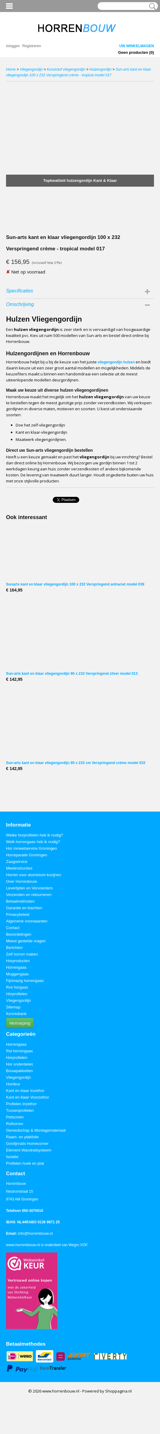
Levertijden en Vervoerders (29, 888)
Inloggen (13, 46)
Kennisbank (16, 1013)
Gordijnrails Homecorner (27, 1143)
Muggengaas (17, 974)
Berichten (14, 947)
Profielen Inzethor (21, 1104)
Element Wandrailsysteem (29, 1150)
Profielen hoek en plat (25, 1163)
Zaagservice (16, 861)
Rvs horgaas (17, 987)
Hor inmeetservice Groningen (31, 848)
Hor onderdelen (19, 1064)
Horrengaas (16, 967)
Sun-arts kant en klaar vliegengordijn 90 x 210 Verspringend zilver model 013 (72, 673)
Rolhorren (14, 1123)
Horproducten (18, 961)
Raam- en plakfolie (22, 1137)
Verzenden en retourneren (29, 894)
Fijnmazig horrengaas (25, 980)
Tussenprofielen (20, 1110)
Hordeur (13, 1084)
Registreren (31, 46)
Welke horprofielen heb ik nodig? (34, 835)
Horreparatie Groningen (26, 855)
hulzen (129, 362)
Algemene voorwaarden (26, 921)
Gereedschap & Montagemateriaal (36, 1130)
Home (11, 69)
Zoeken (151, 6)
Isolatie (12, 1156)
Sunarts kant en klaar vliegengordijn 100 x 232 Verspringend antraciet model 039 (75, 584)
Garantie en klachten (24, 908)
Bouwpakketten (19, 1071)
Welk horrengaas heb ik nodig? (33, 841)
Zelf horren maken (22, 954)
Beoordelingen (18, 934)
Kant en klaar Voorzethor (27, 1097)
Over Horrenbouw (21, 881)
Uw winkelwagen (136, 46)
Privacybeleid (17, 914)
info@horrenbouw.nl (35, 1233)
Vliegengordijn (31, 69)
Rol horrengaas (19, 1051)
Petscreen (15, 1117)
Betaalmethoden (20, 901)
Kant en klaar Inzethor (25, 1090)
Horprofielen (16, 994)
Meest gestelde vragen (26, 941)
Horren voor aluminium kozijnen (33, 875)
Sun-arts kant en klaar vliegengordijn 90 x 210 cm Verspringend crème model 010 (75, 763)
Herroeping (19, 1023)
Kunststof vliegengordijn (66, 69)
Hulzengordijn (100, 69)
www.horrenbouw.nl (23, 1245)
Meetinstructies (19, 868)
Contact (13, 927)
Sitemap (13, 1007)
